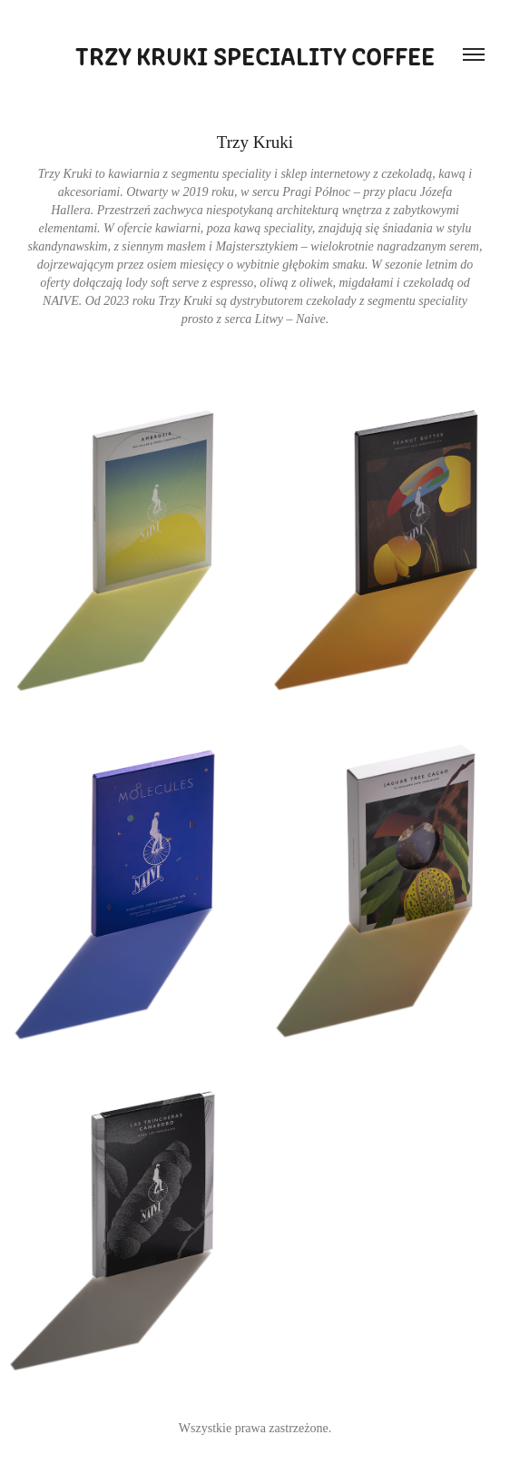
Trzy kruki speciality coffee (255, 54)
